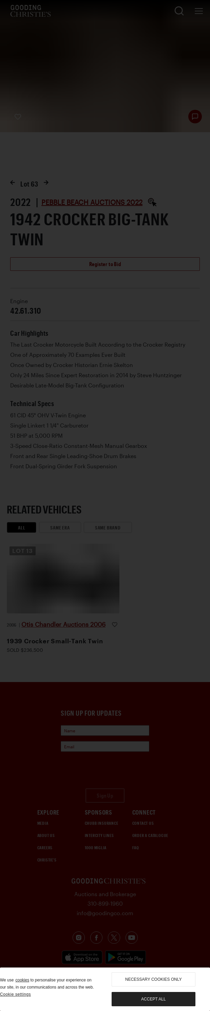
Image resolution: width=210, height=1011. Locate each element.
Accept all (153, 999)
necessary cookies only (153, 979)
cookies (22, 980)
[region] (105, 989)
